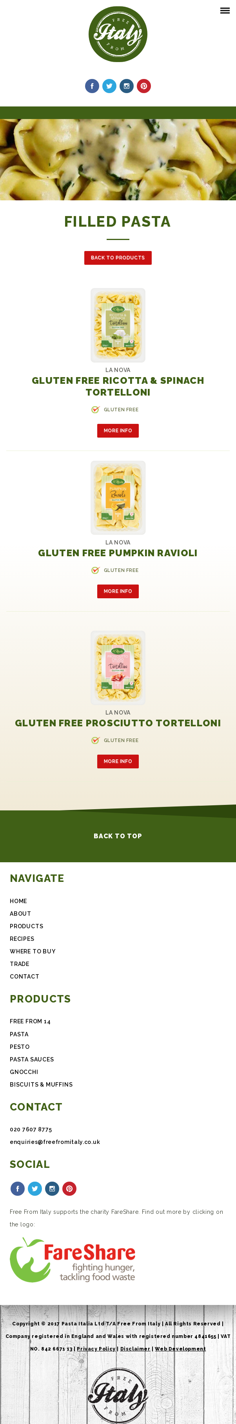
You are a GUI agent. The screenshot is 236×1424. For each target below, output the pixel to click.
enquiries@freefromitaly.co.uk (55, 1142)
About (20, 914)
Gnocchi (24, 1072)
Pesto (20, 1047)
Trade (19, 964)
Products (26, 926)
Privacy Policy (96, 1349)
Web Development (180, 1349)
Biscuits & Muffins (41, 1084)
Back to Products (118, 257)
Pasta (19, 1034)
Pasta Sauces (32, 1059)
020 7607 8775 (31, 1129)
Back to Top (118, 836)
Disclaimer (135, 1349)
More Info (118, 430)
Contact (25, 976)
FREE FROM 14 (30, 1021)
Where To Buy (33, 951)
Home (18, 901)
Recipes (22, 939)
